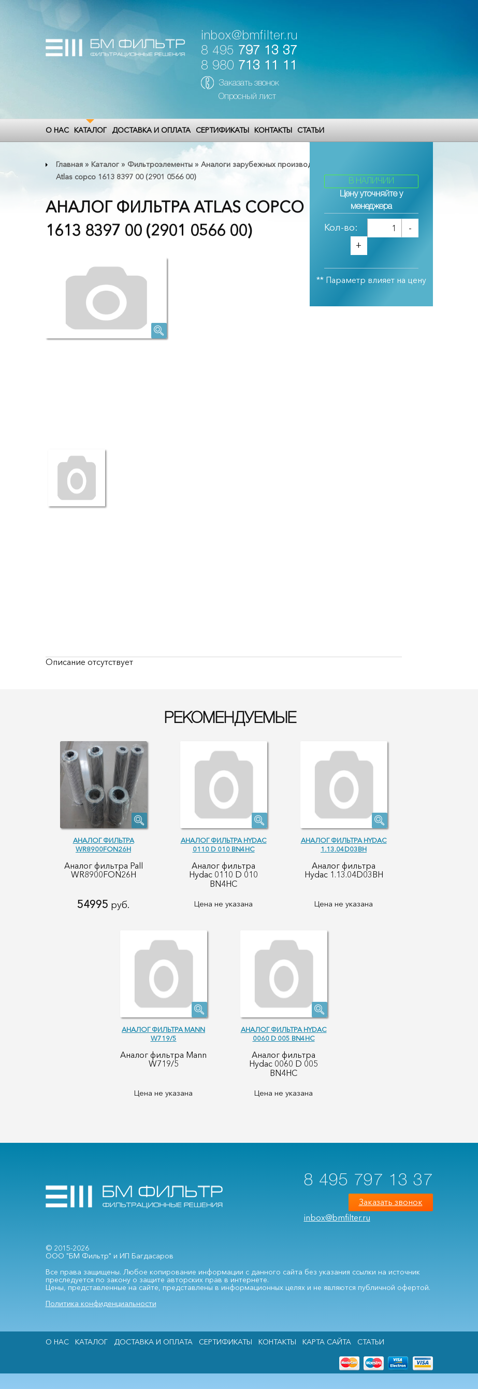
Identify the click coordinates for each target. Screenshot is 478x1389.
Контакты (273, 130)
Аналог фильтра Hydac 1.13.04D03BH (344, 844)
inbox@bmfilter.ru (249, 36)
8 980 (249, 66)
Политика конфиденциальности (101, 1303)
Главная (69, 164)
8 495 (249, 51)
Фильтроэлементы (160, 164)
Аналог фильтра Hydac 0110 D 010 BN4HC (224, 844)
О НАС (57, 130)
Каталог (90, 130)
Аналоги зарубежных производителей (269, 164)
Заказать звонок (249, 83)
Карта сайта (326, 1342)
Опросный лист (247, 97)
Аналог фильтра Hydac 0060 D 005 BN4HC (284, 1033)
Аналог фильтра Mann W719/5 (163, 1033)
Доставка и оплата (151, 130)
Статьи (310, 130)
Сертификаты (222, 130)
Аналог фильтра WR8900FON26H (103, 844)
